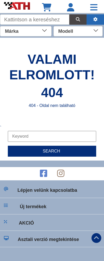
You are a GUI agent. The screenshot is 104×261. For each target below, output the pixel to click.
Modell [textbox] (65, 31)
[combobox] (26, 31)
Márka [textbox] (12, 31)
